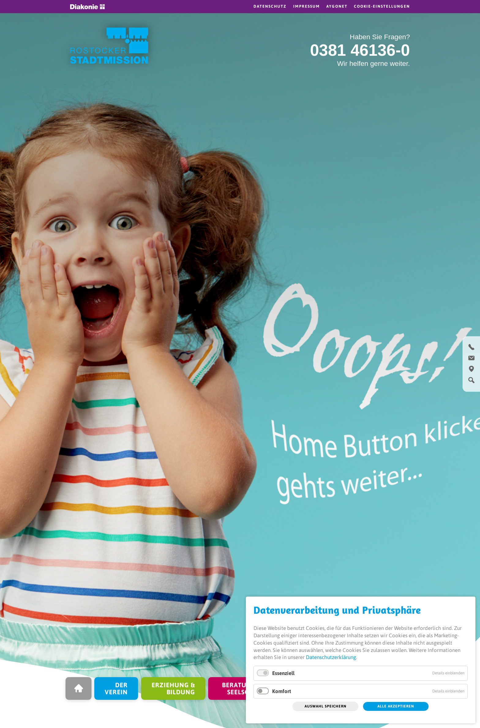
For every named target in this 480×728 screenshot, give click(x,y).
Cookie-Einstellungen (382, 6)
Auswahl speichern (326, 706)
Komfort (281, 691)
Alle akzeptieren (395, 706)
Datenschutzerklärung (331, 657)
